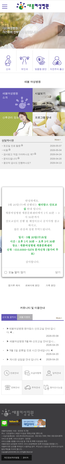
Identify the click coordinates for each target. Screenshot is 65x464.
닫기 (57, 272)
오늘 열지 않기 (16, 272)
